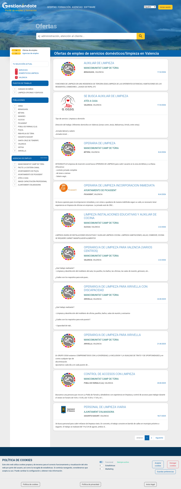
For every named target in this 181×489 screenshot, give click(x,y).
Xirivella (22, 151)
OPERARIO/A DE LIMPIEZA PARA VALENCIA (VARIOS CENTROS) (118, 249)
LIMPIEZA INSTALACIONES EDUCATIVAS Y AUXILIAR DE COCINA (120, 216)
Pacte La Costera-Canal (28, 168)
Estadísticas (110, 465)
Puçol (20, 130)
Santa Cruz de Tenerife (28, 141)
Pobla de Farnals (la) (27, 127)
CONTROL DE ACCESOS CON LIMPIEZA (109, 374)
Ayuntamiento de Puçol (28, 171)
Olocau (21, 120)
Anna (20, 106)
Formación (64, 7)
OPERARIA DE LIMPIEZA (99, 143)
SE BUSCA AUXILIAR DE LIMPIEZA (106, 96)
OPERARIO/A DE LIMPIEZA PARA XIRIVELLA (112, 335)
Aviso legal (150, 484)
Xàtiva (21, 147)
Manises (21, 116)
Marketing (109, 469)
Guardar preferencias (165, 472)
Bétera (21, 113)
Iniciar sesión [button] (165, 7)
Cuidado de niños (25, 89)
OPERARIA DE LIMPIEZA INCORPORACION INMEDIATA (119, 185)
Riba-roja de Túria (26, 134)
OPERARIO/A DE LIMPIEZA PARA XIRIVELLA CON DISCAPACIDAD (115, 288)
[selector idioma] (150, 7)
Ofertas (52, 7)
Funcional (109, 462)
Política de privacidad (90, 484)
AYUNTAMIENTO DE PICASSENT (30, 175)
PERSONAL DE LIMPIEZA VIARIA (105, 407)
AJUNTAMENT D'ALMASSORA (29, 185)
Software (89, 7)
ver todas (43, 158)
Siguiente (159, 438)
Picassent (22, 123)
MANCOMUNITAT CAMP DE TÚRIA (31, 164)
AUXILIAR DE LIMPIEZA (99, 63)
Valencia (22, 144)
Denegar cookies (173, 464)
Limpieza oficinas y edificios (30, 93)
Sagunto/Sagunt (25, 137)
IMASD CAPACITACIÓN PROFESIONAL (32, 181)
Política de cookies (30, 484)
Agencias (77, 7)
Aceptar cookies (158, 464)
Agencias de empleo (30, 53)
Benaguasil (23, 109)
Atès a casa (23, 178)
